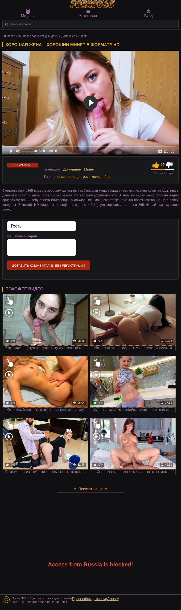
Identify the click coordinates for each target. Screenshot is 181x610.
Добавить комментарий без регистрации (48, 265)
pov (85, 177)
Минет (89, 169)
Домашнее (72, 169)
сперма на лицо (67, 177)
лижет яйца (101, 177)
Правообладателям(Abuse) (95, 599)
